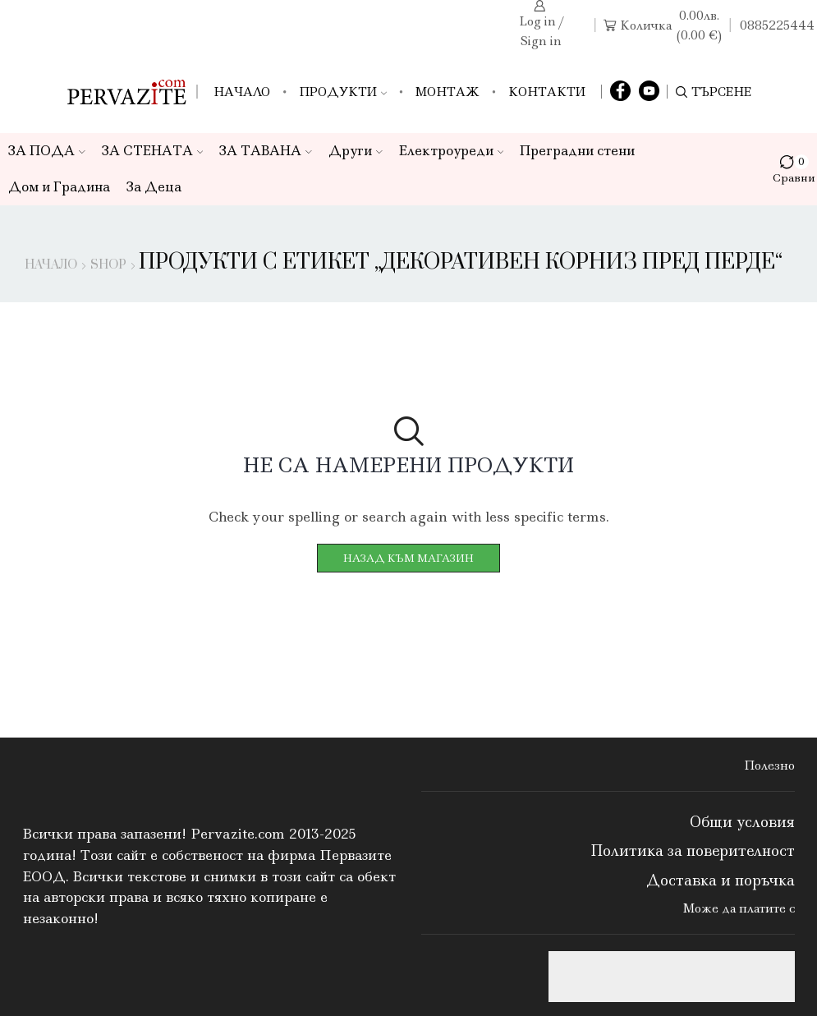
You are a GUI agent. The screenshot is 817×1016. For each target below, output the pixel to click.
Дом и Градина (59, 186)
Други (355, 150)
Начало (241, 92)
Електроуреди (451, 150)
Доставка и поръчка (720, 880)
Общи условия (742, 822)
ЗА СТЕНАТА (153, 150)
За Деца (153, 186)
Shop (108, 265)
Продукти (343, 92)
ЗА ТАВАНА (265, 150)
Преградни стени (577, 150)
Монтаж (447, 92)
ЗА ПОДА (46, 150)
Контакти (546, 92)
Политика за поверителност (692, 851)
